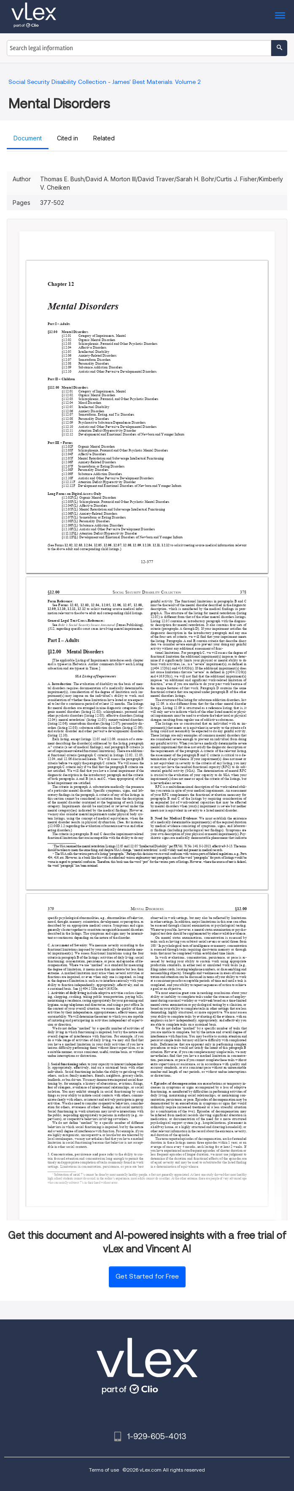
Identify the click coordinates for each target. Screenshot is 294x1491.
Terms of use (104, 1469)
